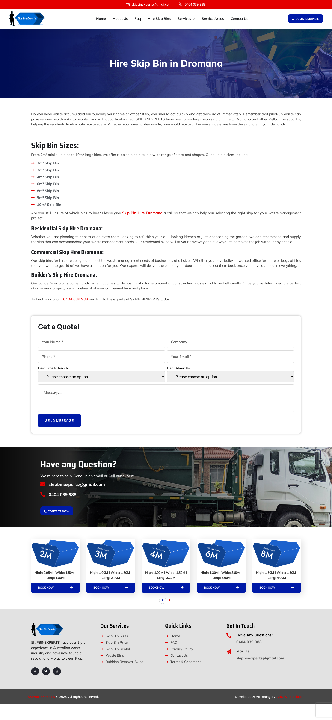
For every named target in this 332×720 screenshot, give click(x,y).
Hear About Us (230, 387)
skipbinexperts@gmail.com (79, 499)
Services (184, 18)
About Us (120, 18)
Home (101, 18)
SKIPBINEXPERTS (41, 712)
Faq (138, 18)
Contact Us (239, 18)
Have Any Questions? (254, 650)
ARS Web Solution (290, 712)
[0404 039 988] (43, 510)
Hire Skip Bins (159, 18)
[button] (162, 616)
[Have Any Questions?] (228, 651)
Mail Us (242, 666)
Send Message (59, 435)
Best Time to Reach (101, 387)
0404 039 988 (76, 314)
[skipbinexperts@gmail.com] (43, 499)
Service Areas (213, 18)
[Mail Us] (228, 667)
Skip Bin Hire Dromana (151, 218)
